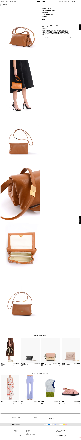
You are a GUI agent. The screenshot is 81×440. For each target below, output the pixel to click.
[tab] (56, 37)
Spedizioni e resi (46, 40)
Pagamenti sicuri (46, 37)
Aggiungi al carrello (16, 365)
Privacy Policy (43, 430)
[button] (65, 1)
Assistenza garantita (47, 42)
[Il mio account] (69, 1)
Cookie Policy (43, 433)
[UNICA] (43, 19)
